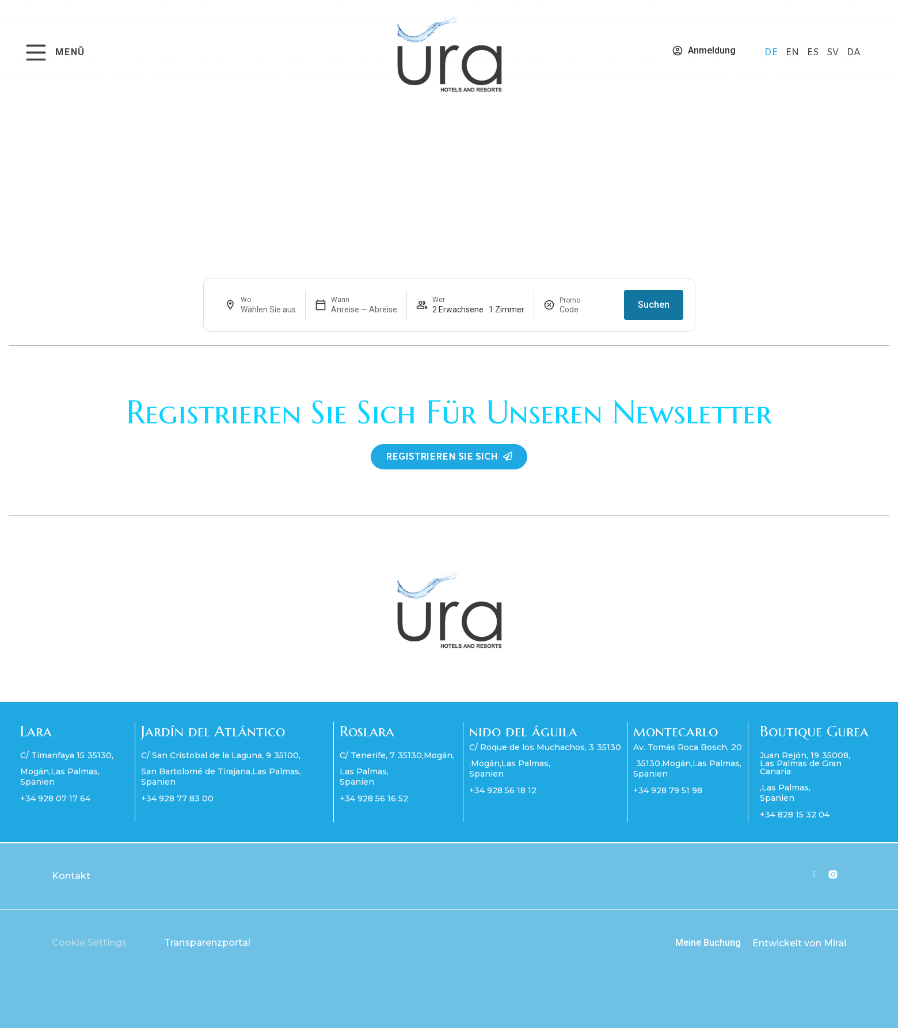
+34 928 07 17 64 (55, 798)
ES (814, 53)
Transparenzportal (207, 942)
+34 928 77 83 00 (177, 798)
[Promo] (587, 309)
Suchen (653, 304)
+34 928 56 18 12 (502, 790)
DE (772, 53)
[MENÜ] (36, 53)
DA (854, 53)
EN (793, 53)
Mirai (835, 943)
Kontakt (71, 875)
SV (834, 53)
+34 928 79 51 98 (667, 790)
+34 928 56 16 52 (374, 798)
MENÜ (70, 53)
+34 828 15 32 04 (794, 814)
